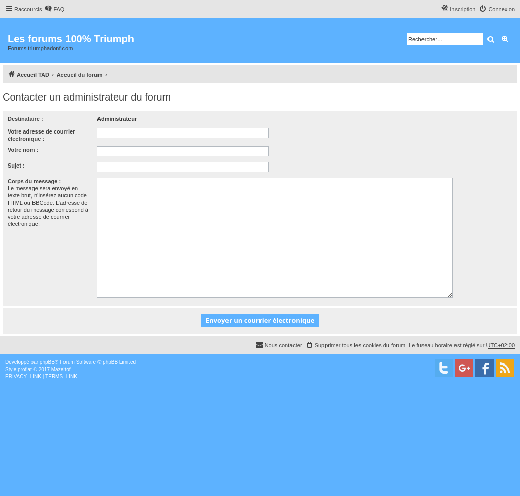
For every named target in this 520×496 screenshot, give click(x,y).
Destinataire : (25, 119)
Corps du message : (34, 181)
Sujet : (16, 165)
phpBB (47, 362)
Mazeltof (61, 369)
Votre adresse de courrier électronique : (41, 135)
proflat (25, 369)
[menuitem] (54, 9)
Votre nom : (23, 150)
